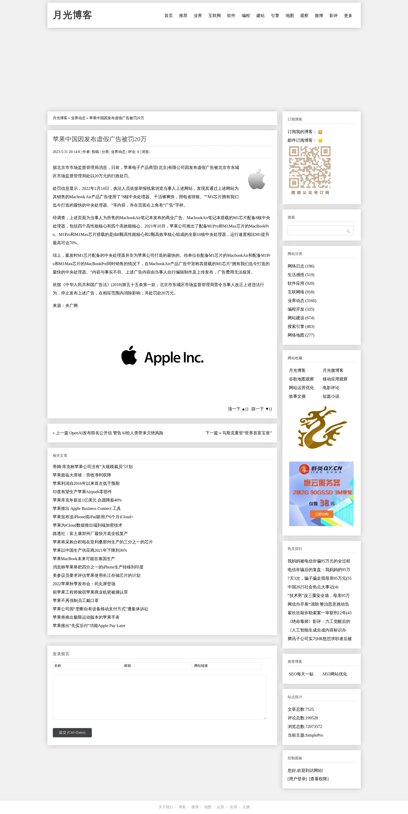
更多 (348, 15)
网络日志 (301, 266)
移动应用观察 (335, 379)
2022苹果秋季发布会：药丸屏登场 (84, 584)
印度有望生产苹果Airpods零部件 (82, 491)
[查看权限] (319, 779)
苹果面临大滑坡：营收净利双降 (82, 475)
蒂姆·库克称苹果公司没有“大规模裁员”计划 (93, 466)
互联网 (214, 15)
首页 (168, 15)
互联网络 (301, 292)
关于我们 (165, 807)
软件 (231, 15)
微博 (319, 15)
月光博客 (72, 15)
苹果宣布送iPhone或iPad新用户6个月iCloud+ (93, 517)
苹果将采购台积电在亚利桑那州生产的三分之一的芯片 (103, 542)
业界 (198, 15)
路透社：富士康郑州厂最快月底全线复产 (90, 533)
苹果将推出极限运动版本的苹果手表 (86, 617)
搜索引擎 (301, 326)
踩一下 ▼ (260, 409)
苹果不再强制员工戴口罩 (76, 600)
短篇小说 (331, 396)
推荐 (183, 15)
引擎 (275, 15)
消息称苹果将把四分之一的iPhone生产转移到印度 (98, 567)
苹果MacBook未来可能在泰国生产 (84, 558)
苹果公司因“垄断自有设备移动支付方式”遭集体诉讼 (100, 609)
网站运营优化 (301, 387)
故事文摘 (297, 396)
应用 (233, 807)
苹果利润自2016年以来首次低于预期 (86, 483)
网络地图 (301, 335)
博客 (182, 807)
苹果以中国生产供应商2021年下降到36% (90, 550)
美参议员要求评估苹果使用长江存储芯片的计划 (96, 575)
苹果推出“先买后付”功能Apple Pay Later (89, 625)
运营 (220, 807)
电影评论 (331, 387)
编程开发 (301, 309)
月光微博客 (333, 370)
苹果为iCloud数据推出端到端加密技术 (88, 525)
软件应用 (301, 283)
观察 (304, 15)
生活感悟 (301, 274)
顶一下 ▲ (237, 409)
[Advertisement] (204, 69)
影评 (333, 15)
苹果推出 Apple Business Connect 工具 (87, 508)
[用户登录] (297, 779)
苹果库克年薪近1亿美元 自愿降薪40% (87, 500)
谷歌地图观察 (301, 379)
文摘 (246, 807)
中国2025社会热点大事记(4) (313, 587)
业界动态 (78, 118)
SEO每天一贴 (301, 674)
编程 (246, 15)
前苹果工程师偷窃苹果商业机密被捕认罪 (90, 592)
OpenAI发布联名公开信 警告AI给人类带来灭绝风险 (116, 433)
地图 (290, 15)
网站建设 (301, 318)
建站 (260, 15)
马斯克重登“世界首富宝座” (247, 433)
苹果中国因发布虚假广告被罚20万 (100, 139)
